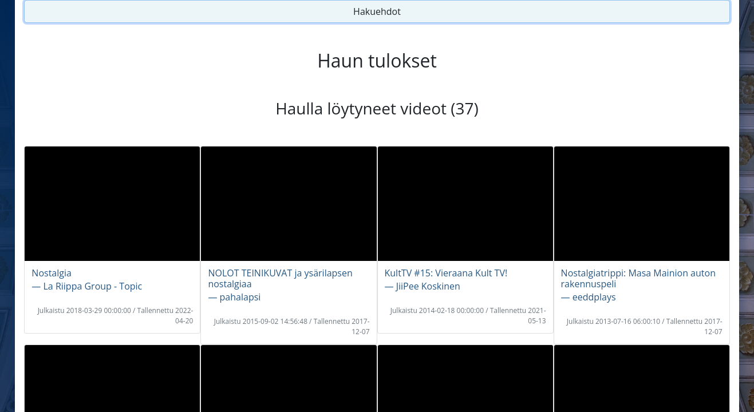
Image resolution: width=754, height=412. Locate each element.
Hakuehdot (377, 11)
